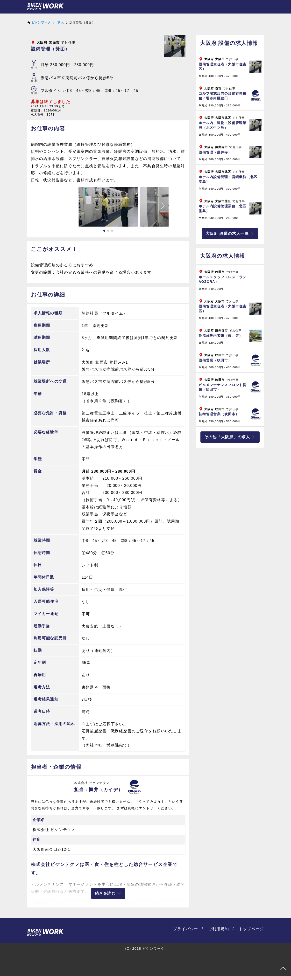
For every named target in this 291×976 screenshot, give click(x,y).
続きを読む (108, 893)
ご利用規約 (218, 929)
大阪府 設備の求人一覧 (230, 233)
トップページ (251, 929)
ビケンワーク (41, 22)
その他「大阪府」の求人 (230, 437)
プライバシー (185, 929)
